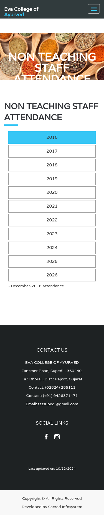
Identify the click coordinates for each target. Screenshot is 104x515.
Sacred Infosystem (65, 506)
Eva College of (21, 11)
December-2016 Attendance (37, 285)
